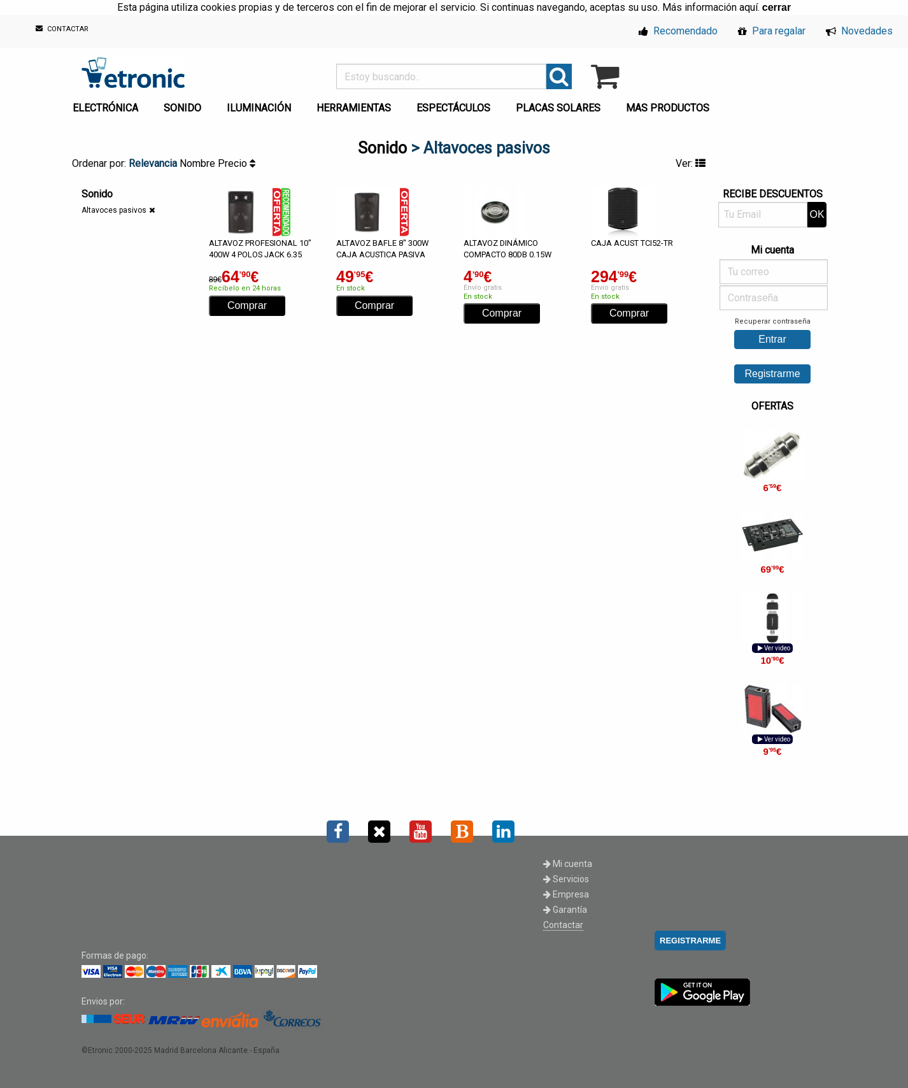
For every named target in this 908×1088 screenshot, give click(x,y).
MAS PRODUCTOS (667, 108)
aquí (748, 7)
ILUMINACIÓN (259, 108)
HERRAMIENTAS (353, 108)
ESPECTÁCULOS (453, 108)
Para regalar (771, 31)
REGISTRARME (690, 940)
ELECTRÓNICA (105, 108)
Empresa (566, 894)
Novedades (859, 31)
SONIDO (182, 108)
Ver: (691, 163)
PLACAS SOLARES (558, 108)
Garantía (565, 910)
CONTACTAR (62, 29)
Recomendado (678, 31)
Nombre (199, 163)
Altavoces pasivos (114, 210)
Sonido (382, 148)
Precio (236, 163)
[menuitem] (107, 104)
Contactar (563, 925)
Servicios (566, 879)
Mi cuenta (567, 864)
